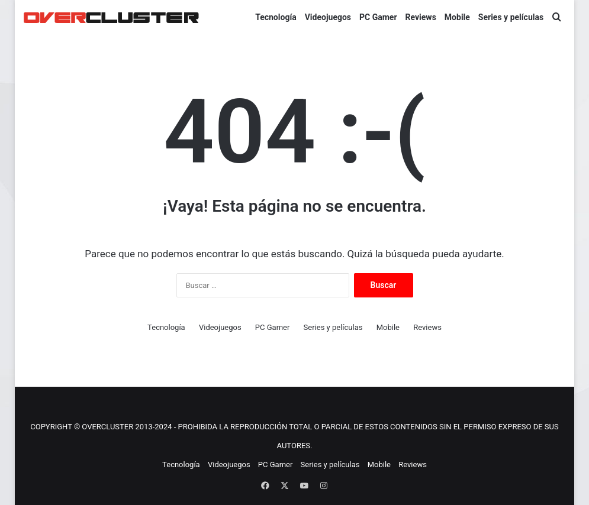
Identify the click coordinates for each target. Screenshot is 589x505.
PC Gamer (378, 17)
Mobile (457, 17)
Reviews (420, 17)
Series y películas (510, 17)
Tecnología (276, 17)
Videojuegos (328, 17)
